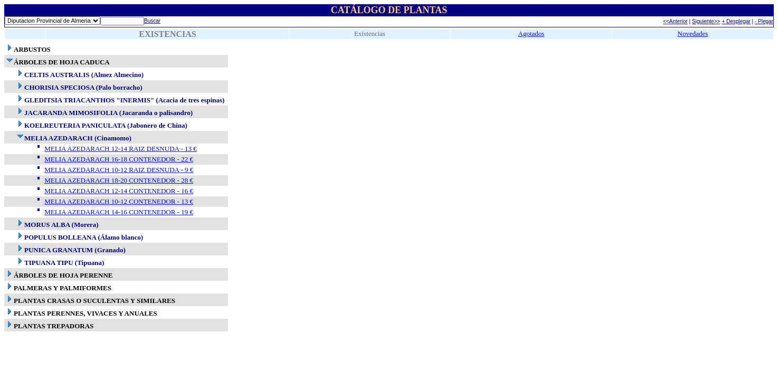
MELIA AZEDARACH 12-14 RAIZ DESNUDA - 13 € (120, 149)
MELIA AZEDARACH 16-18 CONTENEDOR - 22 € (118, 159)
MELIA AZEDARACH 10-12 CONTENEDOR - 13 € (118, 201)
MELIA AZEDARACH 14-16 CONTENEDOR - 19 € (118, 212)
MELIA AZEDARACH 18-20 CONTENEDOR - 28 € (118, 180)
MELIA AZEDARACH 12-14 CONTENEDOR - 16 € (118, 191)
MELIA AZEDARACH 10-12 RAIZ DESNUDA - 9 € (118, 170)
